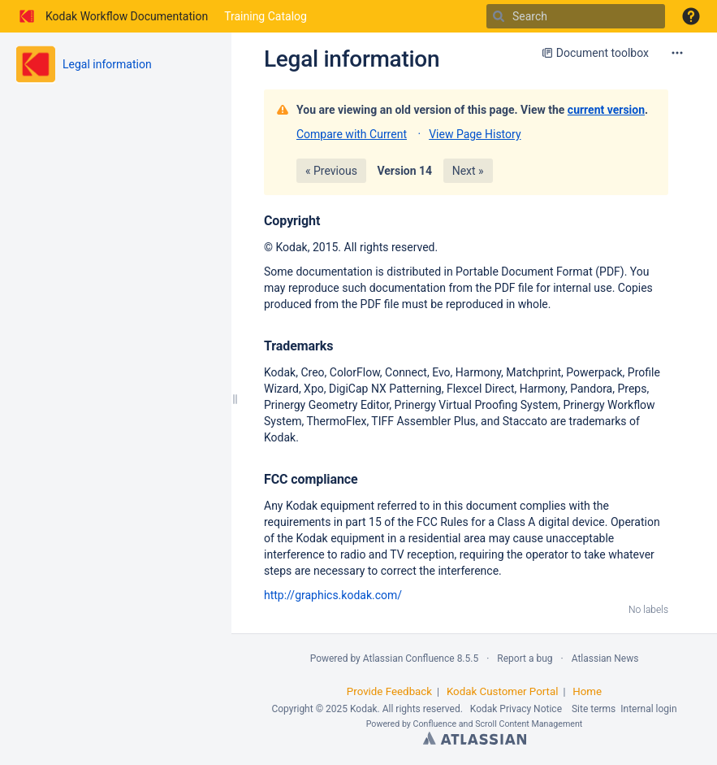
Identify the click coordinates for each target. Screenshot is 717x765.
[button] (691, 16)
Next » (468, 170)
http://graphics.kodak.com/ (333, 595)
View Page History (474, 134)
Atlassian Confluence (409, 658)
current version (606, 109)
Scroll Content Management (528, 724)
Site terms (593, 709)
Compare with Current (351, 134)
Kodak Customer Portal (503, 691)
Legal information (107, 64)
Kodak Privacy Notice (516, 709)
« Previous (331, 170)
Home (587, 691)
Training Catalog (265, 16)
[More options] (677, 53)
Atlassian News (605, 658)
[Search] (498, 16)
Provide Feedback (389, 691)
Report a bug (524, 658)
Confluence (435, 724)
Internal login (648, 709)
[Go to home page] (112, 16)
